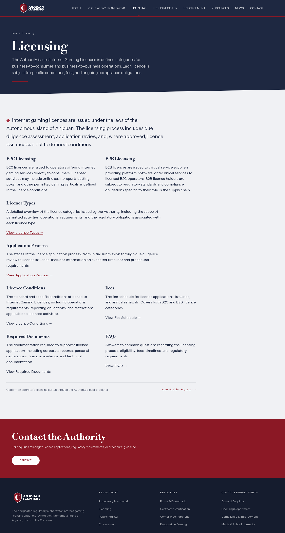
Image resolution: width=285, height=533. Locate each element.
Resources (220, 8)
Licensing (139, 8)
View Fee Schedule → (123, 317)
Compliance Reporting (175, 516)
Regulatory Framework (106, 8)
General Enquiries (232, 501)
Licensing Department (235, 509)
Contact (257, 8)
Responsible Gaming (173, 524)
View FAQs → (116, 366)
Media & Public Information (238, 524)
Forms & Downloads (173, 501)
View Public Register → (179, 389)
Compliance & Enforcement (239, 516)
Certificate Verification (175, 509)
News (239, 8)
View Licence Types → (24, 232)
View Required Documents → (30, 371)
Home (14, 33)
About (77, 8)
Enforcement (194, 8)
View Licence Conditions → (29, 323)
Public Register (165, 8)
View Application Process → (29, 275)
